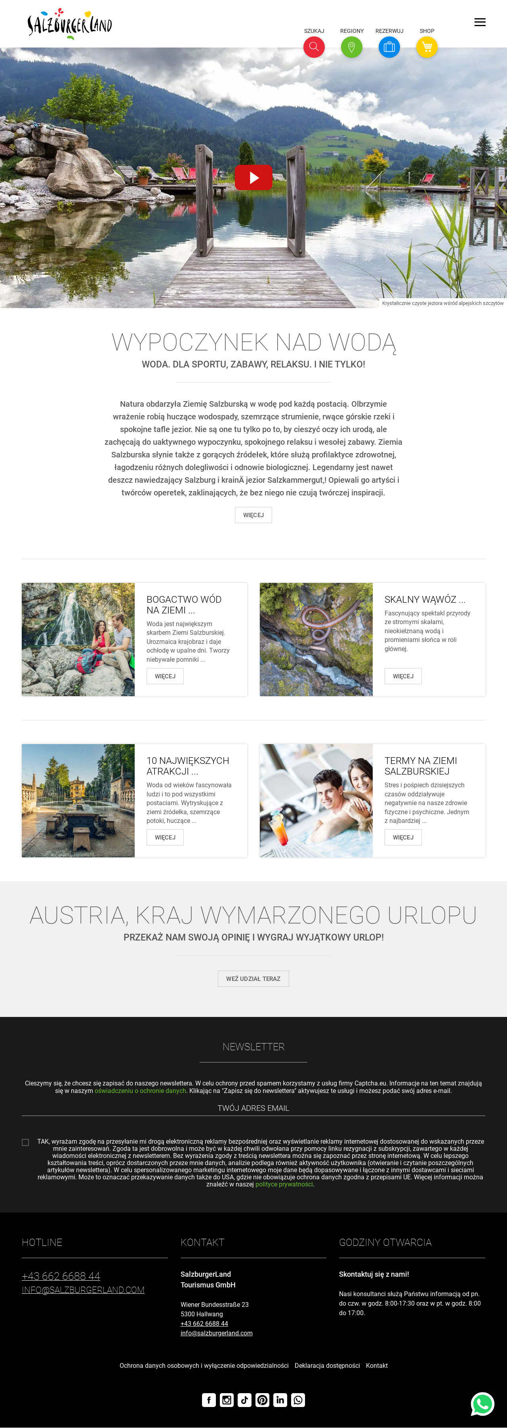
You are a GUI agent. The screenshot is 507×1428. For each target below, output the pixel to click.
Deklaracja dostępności (327, 1366)
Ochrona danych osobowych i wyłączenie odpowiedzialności (204, 1366)
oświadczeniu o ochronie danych (140, 1091)
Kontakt (377, 1366)
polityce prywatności (284, 1184)
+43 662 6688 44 (204, 1324)
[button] (314, 47)
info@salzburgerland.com (217, 1333)
